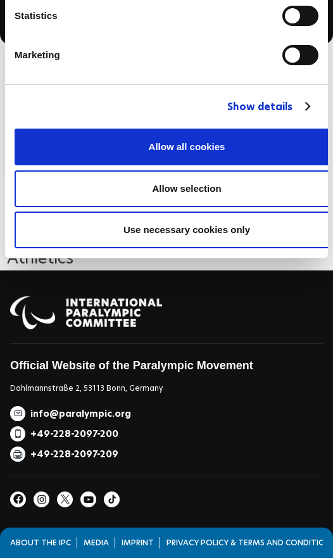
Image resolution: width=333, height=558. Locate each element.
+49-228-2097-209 (74, 454)
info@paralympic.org (80, 413)
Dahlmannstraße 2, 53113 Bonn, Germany (86, 388)
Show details (259, 106)
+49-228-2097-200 (74, 434)
